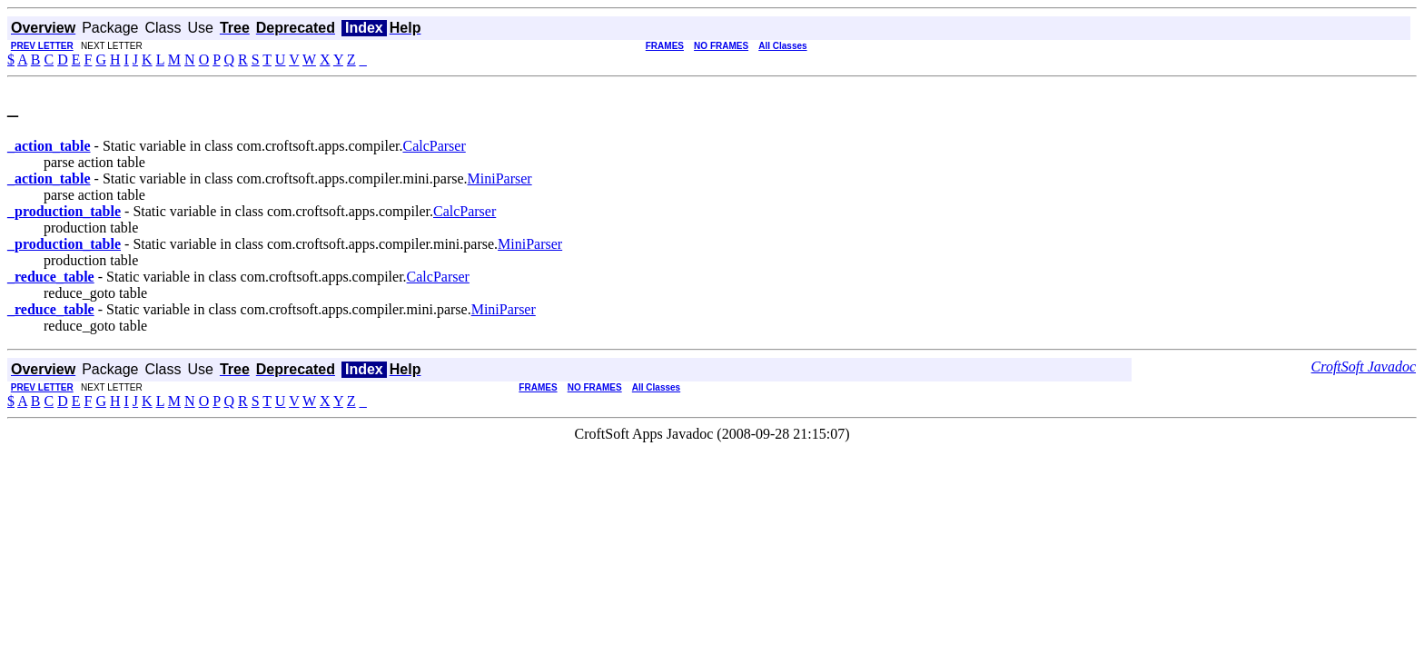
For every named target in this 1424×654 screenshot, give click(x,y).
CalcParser (433, 146)
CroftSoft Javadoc (1363, 366)
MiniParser (500, 178)
